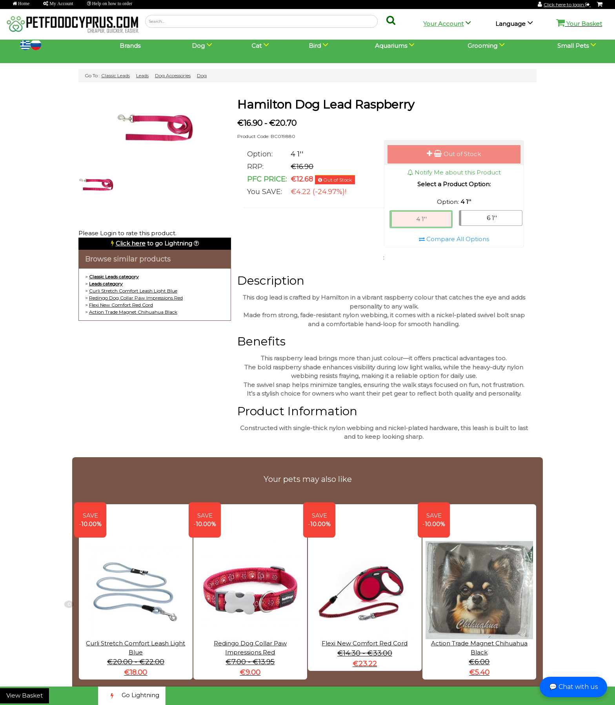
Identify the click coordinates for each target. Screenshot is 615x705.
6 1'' (492, 218)
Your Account (443, 23)
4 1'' (421, 219)
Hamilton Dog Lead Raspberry (325, 104)
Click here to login (567, 4)
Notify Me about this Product (454, 172)
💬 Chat (573, 686)
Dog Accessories (173, 75)
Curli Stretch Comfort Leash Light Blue (133, 291)
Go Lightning (131, 696)
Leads (142, 75)
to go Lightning (154, 243)
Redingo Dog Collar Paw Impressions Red (136, 298)
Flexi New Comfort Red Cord (121, 305)
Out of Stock (454, 154)
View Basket (24, 695)
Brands (130, 45)
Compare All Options (454, 239)
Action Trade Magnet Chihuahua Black (133, 312)
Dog (202, 75)
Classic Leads (115, 75)
